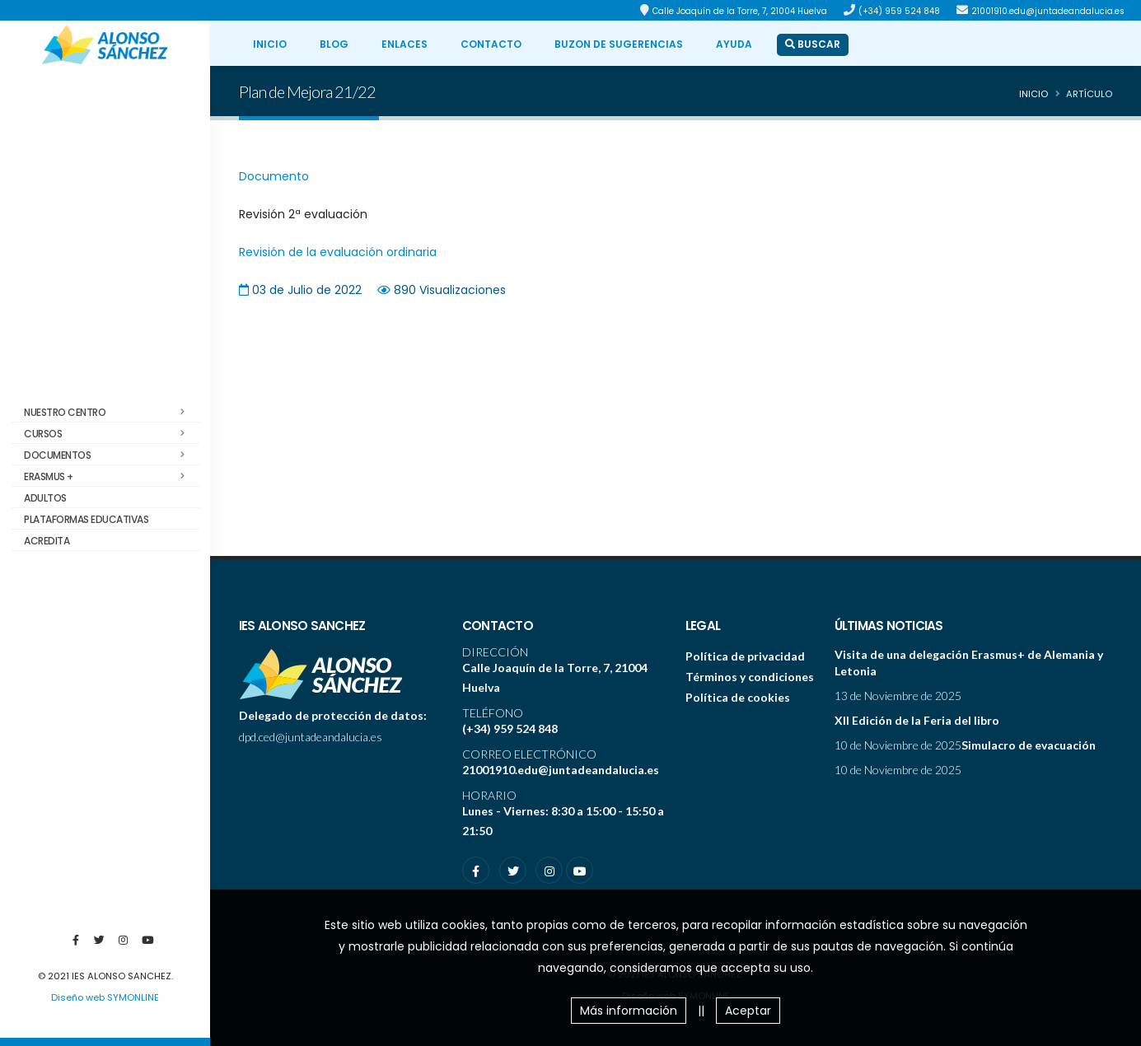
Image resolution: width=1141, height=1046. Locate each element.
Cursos (109, 434)
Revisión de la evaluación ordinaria (338, 252)
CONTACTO (491, 44)
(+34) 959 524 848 (899, 11)
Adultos (45, 498)
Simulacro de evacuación (1028, 745)
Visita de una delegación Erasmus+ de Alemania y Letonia (969, 662)
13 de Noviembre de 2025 (898, 696)
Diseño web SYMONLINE (105, 997)
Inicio (1033, 93)
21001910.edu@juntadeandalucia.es (1048, 11)
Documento (274, 176)
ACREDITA (46, 541)
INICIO (270, 44)
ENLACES (404, 44)
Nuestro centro (109, 413)
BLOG (334, 44)
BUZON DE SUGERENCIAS (618, 44)
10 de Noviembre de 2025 (898, 745)
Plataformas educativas (86, 519)
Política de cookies (737, 697)
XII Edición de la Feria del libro (917, 720)
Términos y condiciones (749, 677)
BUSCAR (812, 44)
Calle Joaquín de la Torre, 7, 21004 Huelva (739, 11)
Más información (628, 1010)
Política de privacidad (745, 656)
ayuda (734, 44)
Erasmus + (109, 477)
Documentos (109, 455)
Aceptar (748, 1010)
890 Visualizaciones (450, 290)
